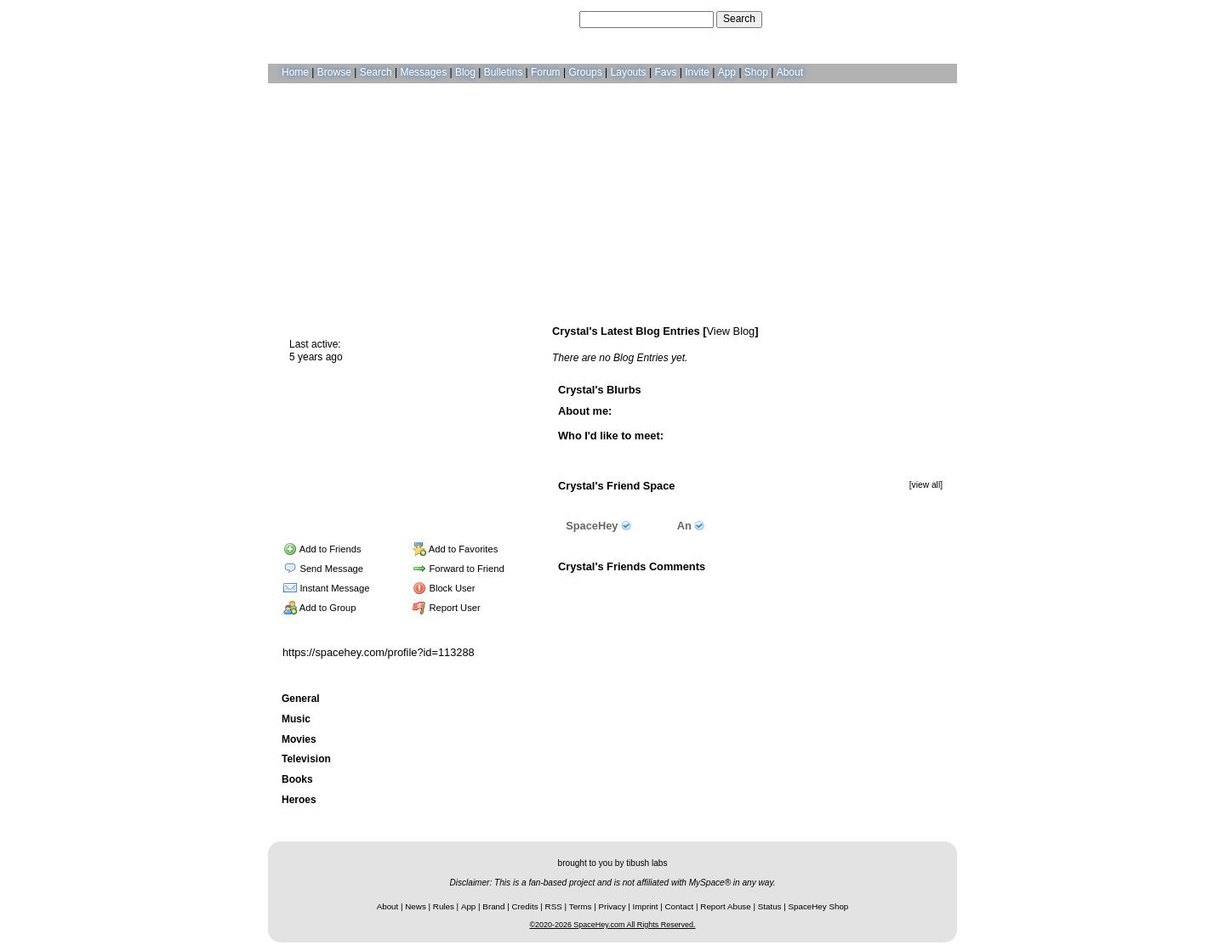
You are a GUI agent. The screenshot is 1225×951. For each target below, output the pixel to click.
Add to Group (319, 608)
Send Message (323, 568)
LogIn (894, 19)
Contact (679, 906)
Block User (444, 588)
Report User (447, 608)
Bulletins (503, 72)
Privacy (611, 906)
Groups (584, 72)
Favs (665, 72)
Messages (423, 72)
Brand (493, 906)
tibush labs (646, 863)
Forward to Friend (458, 568)
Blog (465, 72)
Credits (525, 906)
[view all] (926, 485)
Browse (334, 72)
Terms (580, 906)
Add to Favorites (455, 549)
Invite (697, 72)
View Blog (731, 331)
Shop (756, 72)
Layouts (629, 72)
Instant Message (326, 588)
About (790, 72)
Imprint (645, 906)
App (727, 72)
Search (739, 19)
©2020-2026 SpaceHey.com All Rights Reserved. (612, 924)
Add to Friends (322, 549)
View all (719, 587)
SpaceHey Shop (819, 906)
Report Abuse (725, 906)
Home (295, 72)
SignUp (932, 19)
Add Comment (779, 587)
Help (862, 19)
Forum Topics (382, 506)
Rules (443, 906)
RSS (553, 906)
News (415, 906)
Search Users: (543, 19)
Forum (546, 72)
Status (770, 906)
